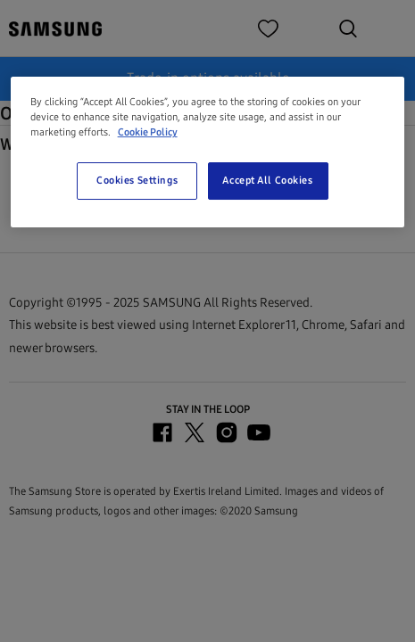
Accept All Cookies (267, 180)
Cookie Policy (148, 132)
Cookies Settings (137, 180)
